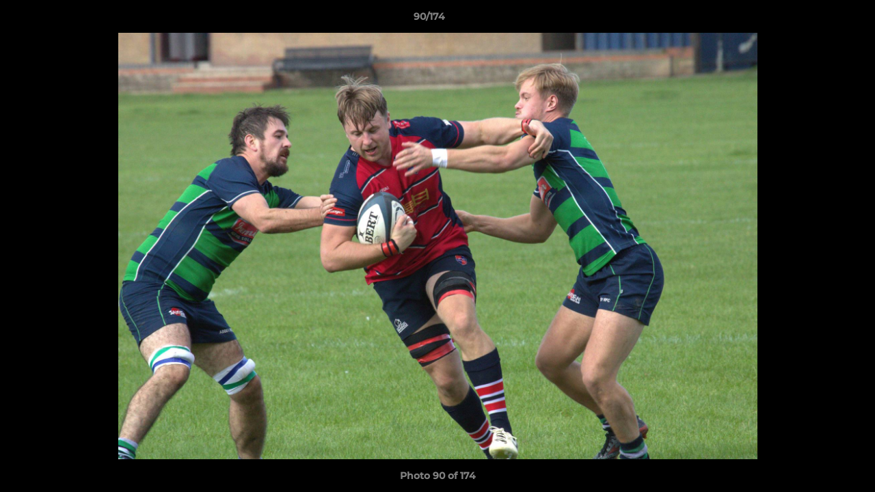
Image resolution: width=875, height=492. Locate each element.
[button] (817, 20)
